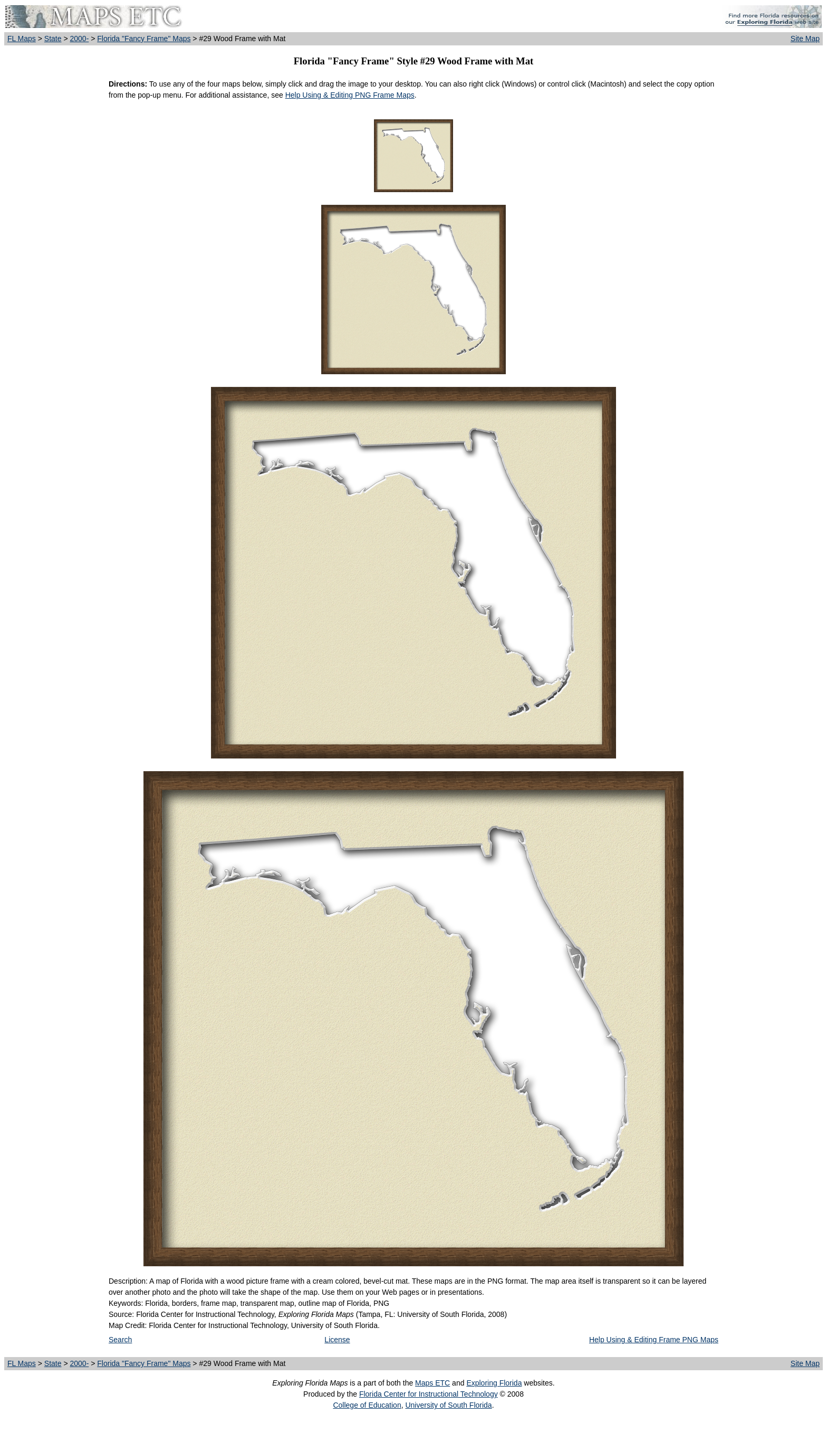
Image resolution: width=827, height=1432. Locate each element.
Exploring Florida (494, 1383)
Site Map (805, 38)
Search (120, 1339)
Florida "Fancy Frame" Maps (143, 38)
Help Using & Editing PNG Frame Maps (350, 95)
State (53, 38)
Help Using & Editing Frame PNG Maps (653, 1339)
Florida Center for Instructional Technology (428, 1394)
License (337, 1339)
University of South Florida (448, 1405)
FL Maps (21, 38)
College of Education (367, 1405)
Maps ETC (432, 1383)
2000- (79, 38)
